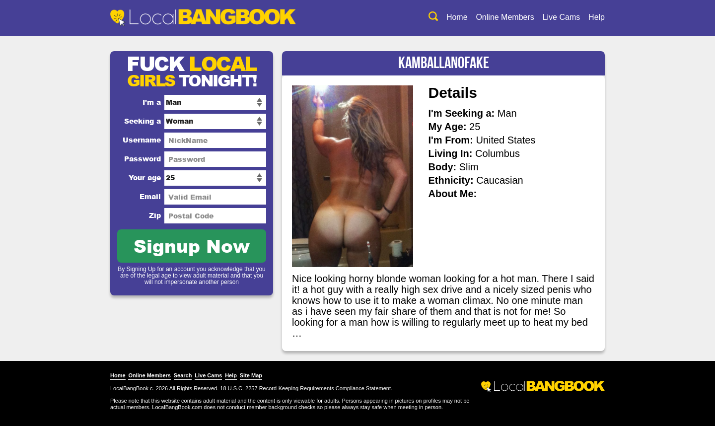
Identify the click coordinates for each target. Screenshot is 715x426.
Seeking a (142, 121)
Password (142, 158)
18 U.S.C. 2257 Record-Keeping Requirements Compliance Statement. (306, 388)
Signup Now (192, 245)
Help (596, 17)
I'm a (152, 102)
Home (457, 17)
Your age (145, 177)
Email (150, 196)
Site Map (251, 375)
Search (183, 375)
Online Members (505, 17)
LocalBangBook (129, 388)
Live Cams (561, 17)
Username (142, 139)
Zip (155, 215)
